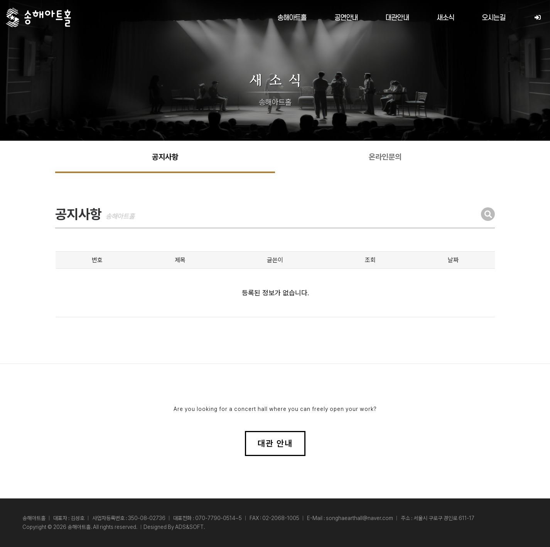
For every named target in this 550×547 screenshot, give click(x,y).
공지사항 (165, 157)
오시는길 (493, 18)
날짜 (453, 260)
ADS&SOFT (189, 527)
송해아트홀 (292, 18)
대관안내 (397, 18)
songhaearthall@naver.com (359, 518)
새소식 (445, 18)
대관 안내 (275, 443)
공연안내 (346, 18)
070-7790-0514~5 (218, 518)
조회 (370, 260)
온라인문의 (385, 157)
